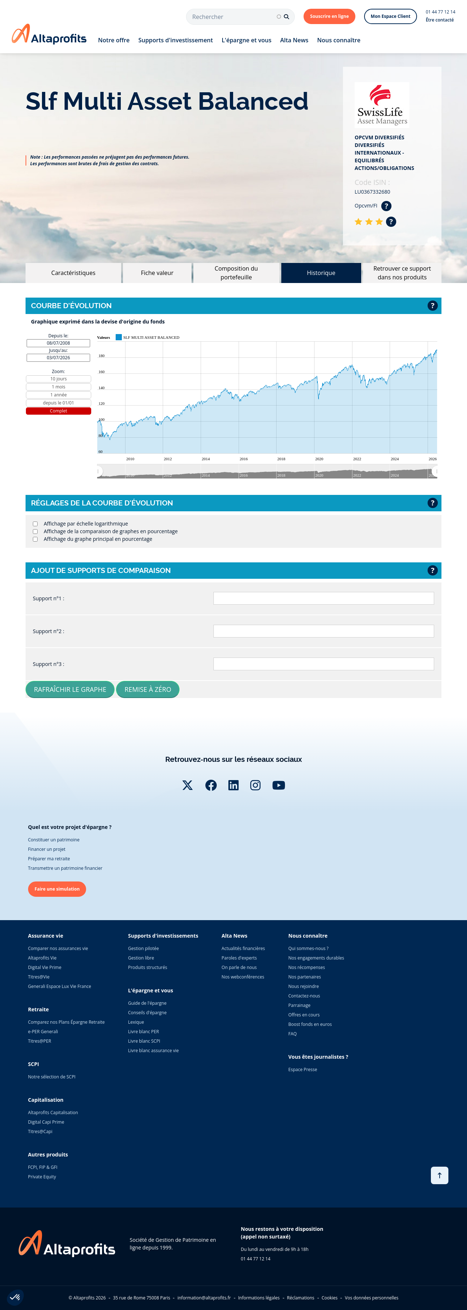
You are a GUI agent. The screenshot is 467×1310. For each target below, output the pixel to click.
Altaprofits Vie (42, 958)
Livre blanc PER (143, 1031)
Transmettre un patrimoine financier (65, 868)
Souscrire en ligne (329, 16)
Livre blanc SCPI (144, 1041)
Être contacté (440, 20)
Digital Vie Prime (44, 967)
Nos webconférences (242, 977)
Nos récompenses (306, 967)
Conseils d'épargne (147, 1012)
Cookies (330, 1298)
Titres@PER (39, 1041)
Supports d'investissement (175, 40)
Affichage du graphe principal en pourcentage (98, 538)
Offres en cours (304, 1015)
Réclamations (300, 1298)
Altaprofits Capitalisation (53, 1112)
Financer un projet (46, 849)
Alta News (294, 40)
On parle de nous (238, 967)
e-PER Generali (43, 1031)
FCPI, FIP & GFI (43, 1167)
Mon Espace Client (390, 16)
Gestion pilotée (143, 948)
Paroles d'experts (239, 958)
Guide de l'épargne (147, 1003)
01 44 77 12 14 (440, 12)
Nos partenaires (304, 977)
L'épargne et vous (246, 40)
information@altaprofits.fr (204, 1298)
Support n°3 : (48, 663)
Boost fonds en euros (310, 1024)
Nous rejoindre (303, 986)
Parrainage (299, 1005)
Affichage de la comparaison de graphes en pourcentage (111, 531)
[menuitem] (267, 471)
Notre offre (114, 40)
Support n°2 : (48, 631)
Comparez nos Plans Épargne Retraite (66, 1022)
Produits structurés (147, 967)
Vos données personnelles (371, 1298)
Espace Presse (302, 1069)
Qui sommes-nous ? (308, 948)
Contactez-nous (304, 996)
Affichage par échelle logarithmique (86, 523)
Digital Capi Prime (46, 1122)
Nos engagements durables (316, 958)
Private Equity (42, 1177)
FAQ (292, 1034)
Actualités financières (243, 948)
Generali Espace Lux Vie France (59, 986)
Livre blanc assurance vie (153, 1050)
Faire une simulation (57, 889)
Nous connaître (338, 40)
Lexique (136, 1022)
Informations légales (259, 1298)
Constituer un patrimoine (54, 840)
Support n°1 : (48, 598)
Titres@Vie (39, 977)
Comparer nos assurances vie (58, 948)
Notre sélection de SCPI (52, 1077)
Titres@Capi (40, 1131)
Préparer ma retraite (49, 859)
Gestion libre (141, 958)
